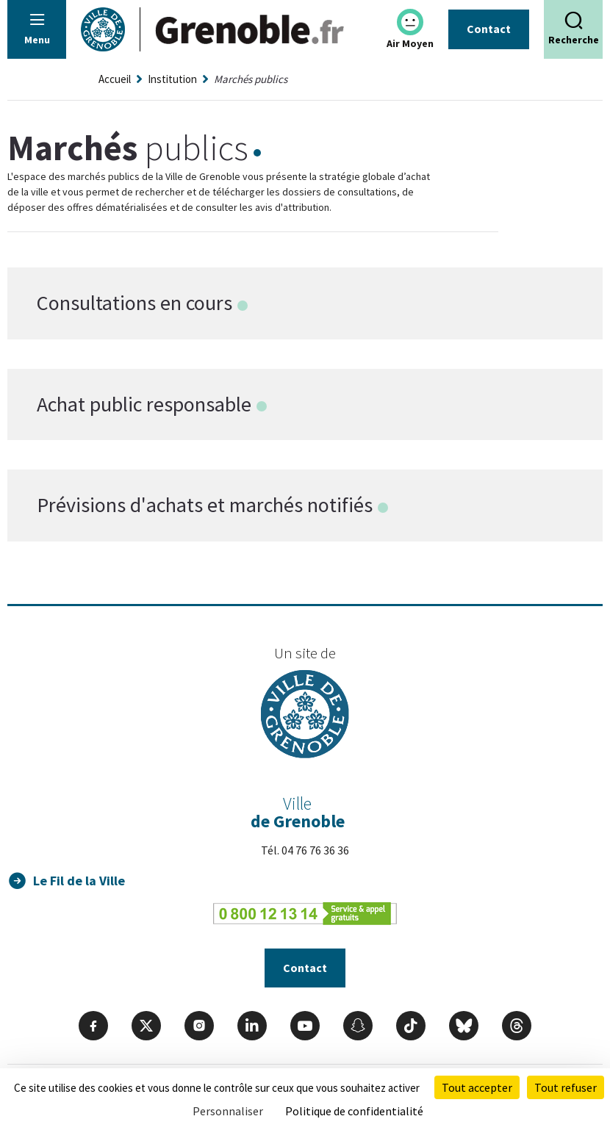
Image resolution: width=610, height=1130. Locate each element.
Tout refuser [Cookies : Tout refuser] (565, 1087)
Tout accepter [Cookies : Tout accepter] (477, 1087)
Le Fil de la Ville (79, 880)
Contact (489, 28)
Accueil (114, 79)
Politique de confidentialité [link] (354, 1111)
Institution (172, 79)
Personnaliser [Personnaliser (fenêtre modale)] (228, 1111)
